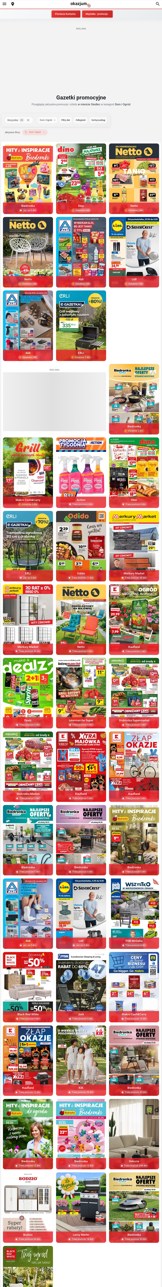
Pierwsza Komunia (65, 14)
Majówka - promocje (97, 14)
